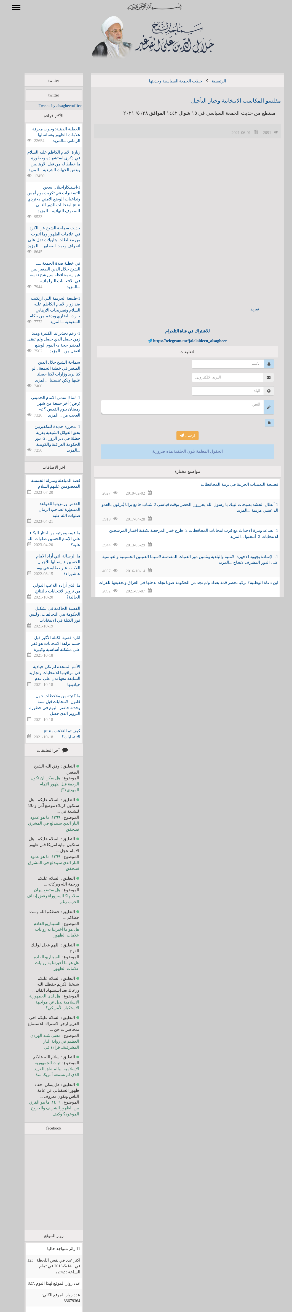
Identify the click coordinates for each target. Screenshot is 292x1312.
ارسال (179, 435)
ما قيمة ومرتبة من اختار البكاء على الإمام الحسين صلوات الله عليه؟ (46, 539)
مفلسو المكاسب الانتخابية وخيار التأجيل (228, 101)
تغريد (246, 309)
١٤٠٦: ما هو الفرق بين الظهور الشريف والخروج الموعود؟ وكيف (46, 1108)
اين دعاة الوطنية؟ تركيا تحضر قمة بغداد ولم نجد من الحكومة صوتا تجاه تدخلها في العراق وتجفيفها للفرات (180, 582)
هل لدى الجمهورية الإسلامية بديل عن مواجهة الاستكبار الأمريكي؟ (46, 1002)
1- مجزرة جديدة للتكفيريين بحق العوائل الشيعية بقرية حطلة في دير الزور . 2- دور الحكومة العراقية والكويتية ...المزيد (49, 438)
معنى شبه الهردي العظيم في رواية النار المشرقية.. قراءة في (46, 1041)
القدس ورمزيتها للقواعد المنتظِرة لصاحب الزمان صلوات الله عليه (52, 509)
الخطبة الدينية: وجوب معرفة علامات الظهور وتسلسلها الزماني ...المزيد (48, 135)
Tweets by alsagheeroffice (52, 105)
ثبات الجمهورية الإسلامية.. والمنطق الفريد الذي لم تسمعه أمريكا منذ (48, 1069)
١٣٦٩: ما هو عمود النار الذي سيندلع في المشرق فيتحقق (45, 823)
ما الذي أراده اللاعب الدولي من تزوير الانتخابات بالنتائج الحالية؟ (48, 591)
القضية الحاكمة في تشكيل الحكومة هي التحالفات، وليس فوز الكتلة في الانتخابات (46, 614)
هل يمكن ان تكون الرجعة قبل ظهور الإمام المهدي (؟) (47, 784)
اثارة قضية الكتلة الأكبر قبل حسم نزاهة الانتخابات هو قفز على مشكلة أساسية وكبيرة (47, 643)
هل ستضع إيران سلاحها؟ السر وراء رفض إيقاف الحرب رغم (45, 896)
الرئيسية (211, 81)
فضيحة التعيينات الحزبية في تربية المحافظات (231, 484)
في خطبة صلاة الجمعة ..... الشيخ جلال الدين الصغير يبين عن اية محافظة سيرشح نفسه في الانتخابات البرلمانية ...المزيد (47, 275)
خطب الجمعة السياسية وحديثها (167, 81)
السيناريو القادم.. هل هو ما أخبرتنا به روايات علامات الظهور (47, 929)
